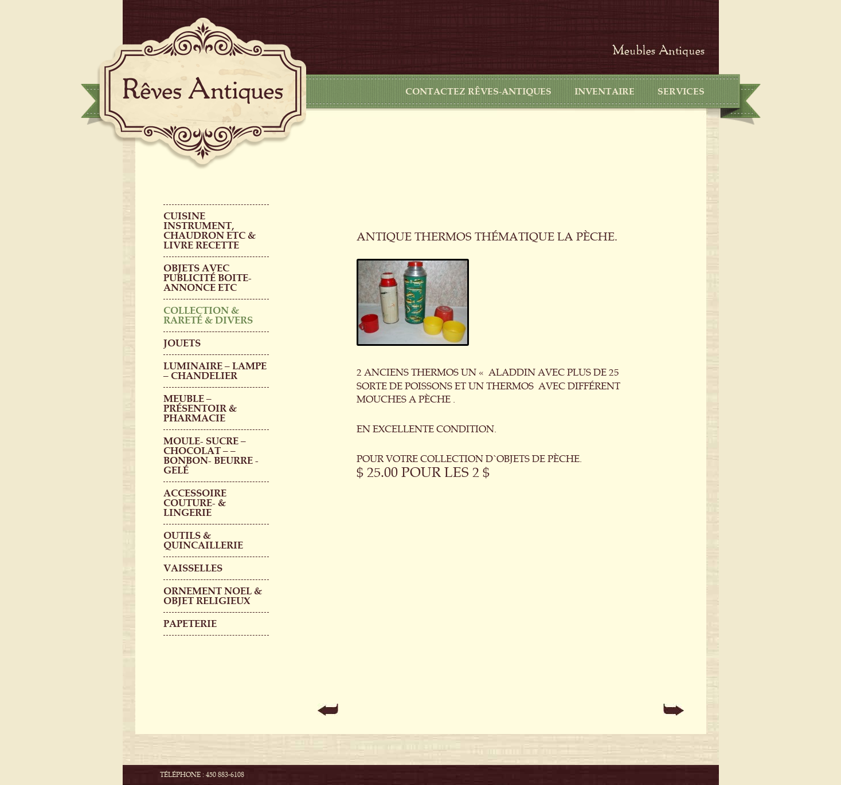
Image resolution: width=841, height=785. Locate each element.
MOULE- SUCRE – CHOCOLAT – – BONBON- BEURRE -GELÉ (211, 455)
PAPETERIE (190, 624)
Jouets (182, 343)
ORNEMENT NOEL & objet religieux (212, 596)
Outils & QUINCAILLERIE (203, 540)
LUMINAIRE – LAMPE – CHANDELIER (215, 371)
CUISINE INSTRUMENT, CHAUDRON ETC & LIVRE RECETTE (209, 230)
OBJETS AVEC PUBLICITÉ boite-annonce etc (207, 278)
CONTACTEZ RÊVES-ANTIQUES (478, 91)
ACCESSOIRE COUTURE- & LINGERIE (194, 503)
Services (681, 91)
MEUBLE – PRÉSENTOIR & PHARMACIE (200, 408)
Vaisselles (192, 568)
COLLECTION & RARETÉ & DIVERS (208, 315)
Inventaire (604, 91)
